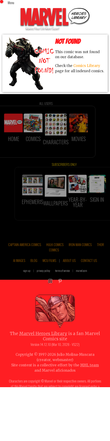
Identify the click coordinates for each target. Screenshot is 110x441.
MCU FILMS (49, 265)
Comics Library (86, 65)
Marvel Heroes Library (43, 338)
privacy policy (43, 275)
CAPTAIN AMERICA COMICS (24, 249)
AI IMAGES (19, 265)
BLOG (33, 265)
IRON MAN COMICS (80, 249)
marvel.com (81, 275)
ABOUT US (69, 265)
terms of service (62, 275)
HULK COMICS (54, 249)
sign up (26, 275)
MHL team (89, 370)
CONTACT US (89, 265)
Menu (11, 2)
